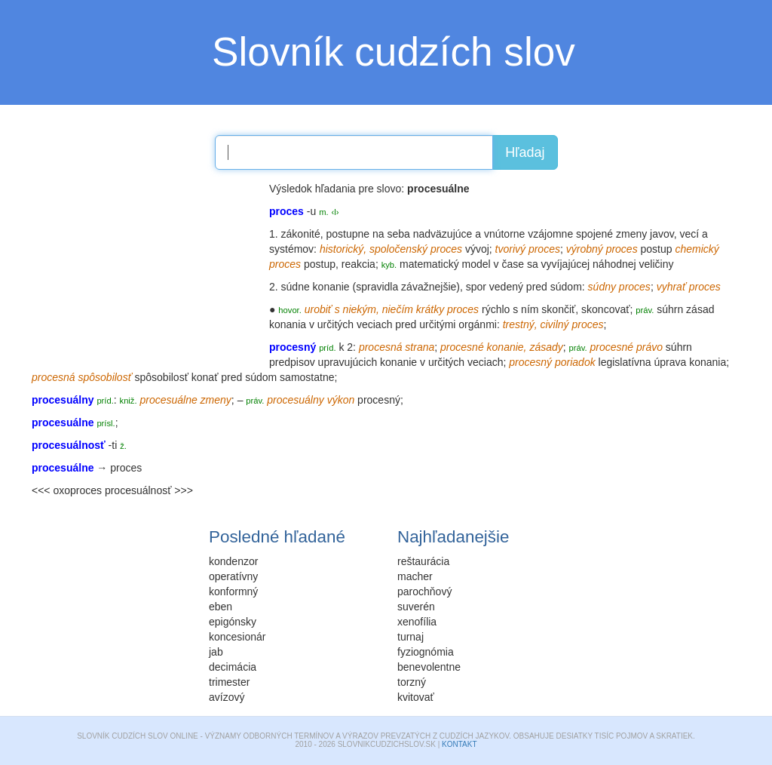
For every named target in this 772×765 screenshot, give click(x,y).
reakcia (358, 264)
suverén (416, 607)
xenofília (417, 622)
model (476, 264)
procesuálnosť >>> (149, 490)
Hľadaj (524, 152)
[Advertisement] (145, 275)
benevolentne (429, 667)
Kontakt (459, 744)
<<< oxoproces (67, 490)
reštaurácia (423, 561)
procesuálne (168, 400)
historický (341, 249)
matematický (429, 264)
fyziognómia (425, 652)
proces (126, 468)
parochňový (424, 591)
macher (415, 576)
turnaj (410, 637)
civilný (554, 324)
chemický (696, 249)
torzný (411, 682)
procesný (378, 400)
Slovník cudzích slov (393, 51)
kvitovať (415, 697)
